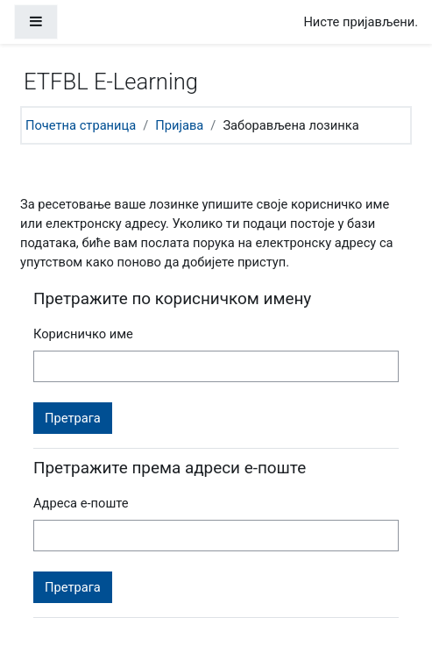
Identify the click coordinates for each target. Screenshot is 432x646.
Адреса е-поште (81, 503)
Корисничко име (83, 334)
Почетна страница (80, 125)
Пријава (179, 125)
